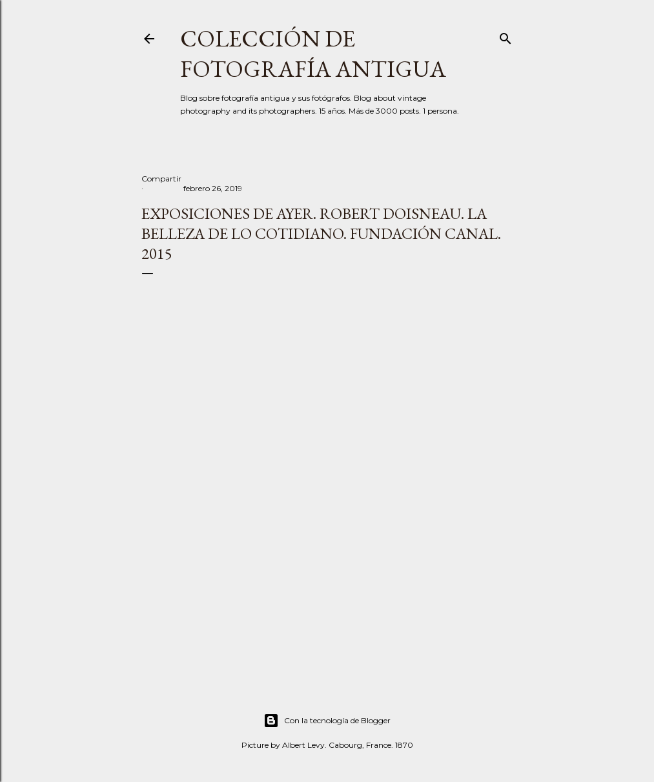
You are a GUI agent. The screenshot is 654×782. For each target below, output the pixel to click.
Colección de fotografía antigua (313, 53)
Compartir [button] (161, 178)
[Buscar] (505, 35)
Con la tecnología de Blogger (327, 720)
